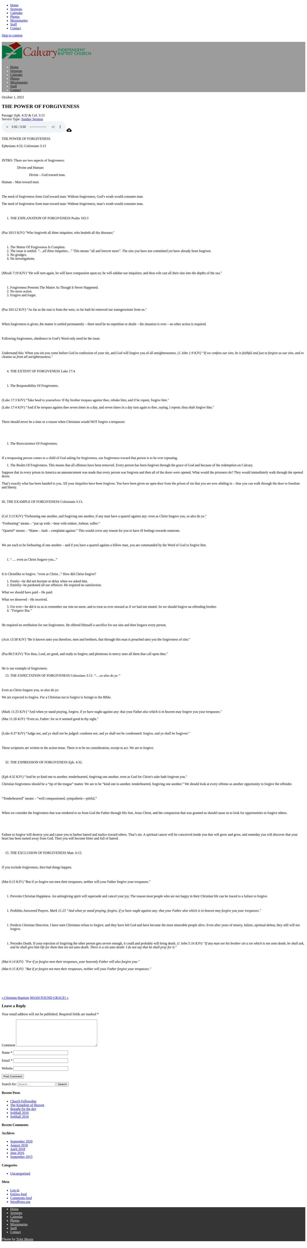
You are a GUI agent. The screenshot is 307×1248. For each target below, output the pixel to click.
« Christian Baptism (15, 998)
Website (7, 1073)
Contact (15, 28)
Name (7, 1057)
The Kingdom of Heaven (27, 1110)
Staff (13, 24)
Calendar (16, 13)
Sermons (16, 9)
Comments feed (21, 1203)
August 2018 (19, 1150)
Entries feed (18, 1199)
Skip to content (12, 35)
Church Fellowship (23, 1106)
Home (14, 5)
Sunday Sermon (32, 119)
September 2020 (21, 1146)
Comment (8, 1050)
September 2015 (21, 1162)
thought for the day (23, 1114)
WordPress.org (20, 1207)
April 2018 (17, 1154)
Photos (15, 16)
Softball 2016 (19, 1118)
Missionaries (19, 20)
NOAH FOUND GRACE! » (49, 998)
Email (7, 1065)
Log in (14, 1195)
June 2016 (17, 1158)
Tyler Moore (24, 1244)
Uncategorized (20, 1178)
